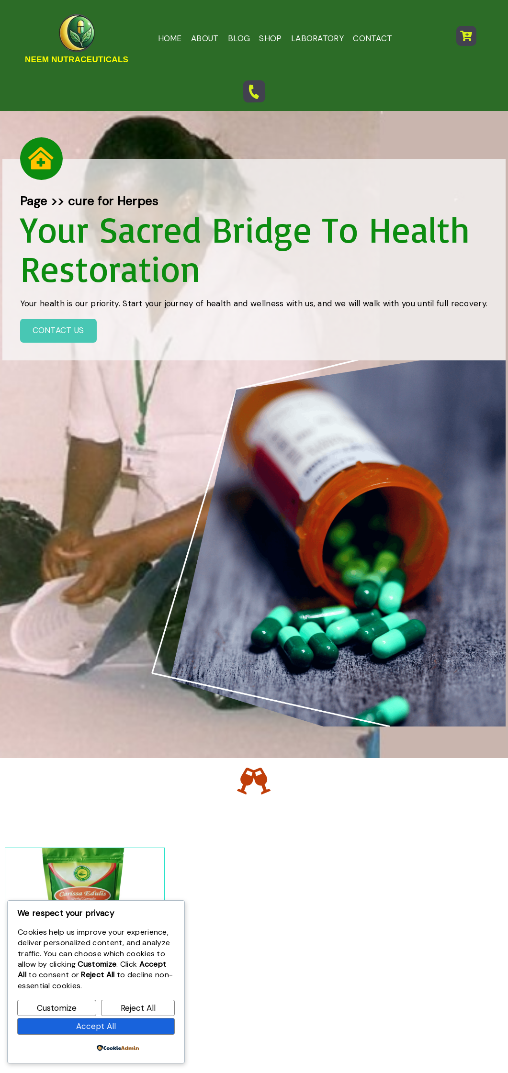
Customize (57, 1008)
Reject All (138, 1008)
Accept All (96, 1026)
